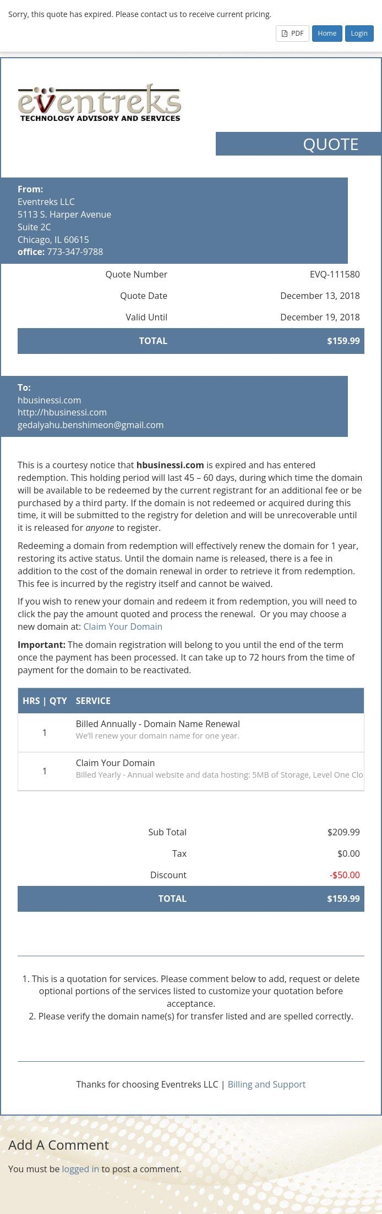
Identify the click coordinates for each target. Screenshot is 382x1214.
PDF (292, 33)
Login (359, 33)
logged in (81, 1169)
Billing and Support (267, 1084)
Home (327, 33)
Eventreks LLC (46, 202)
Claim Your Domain (122, 626)
